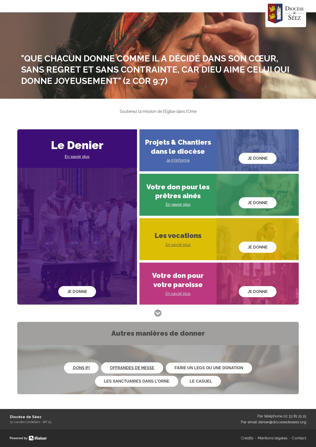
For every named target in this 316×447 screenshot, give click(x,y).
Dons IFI (81, 368)
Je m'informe (178, 160)
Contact (299, 438)
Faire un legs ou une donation (209, 368)
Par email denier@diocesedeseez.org (273, 422)
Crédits (247, 438)
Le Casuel (201, 381)
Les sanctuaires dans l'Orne (136, 381)
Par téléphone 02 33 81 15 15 (281, 416)
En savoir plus (77, 157)
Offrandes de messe (132, 368)
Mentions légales (272, 438)
